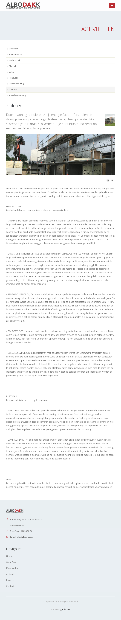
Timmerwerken (16, 54)
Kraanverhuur (13, 568)
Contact (10, 586)
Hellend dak (14, 60)
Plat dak (12, 66)
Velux (11, 72)
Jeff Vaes (66, 609)
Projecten (11, 580)
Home (9, 556)
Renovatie (13, 77)
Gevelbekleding (16, 83)
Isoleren (13, 89)
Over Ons (11, 562)
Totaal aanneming (17, 95)
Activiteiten (11, 574)
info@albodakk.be (25, 537)
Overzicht (13, 48)
